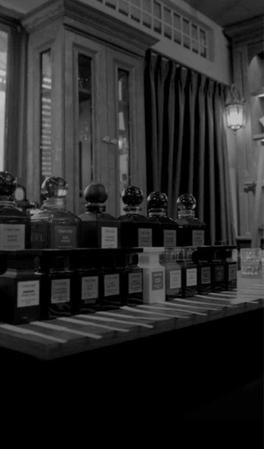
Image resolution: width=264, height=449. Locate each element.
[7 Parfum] (132, 23)
